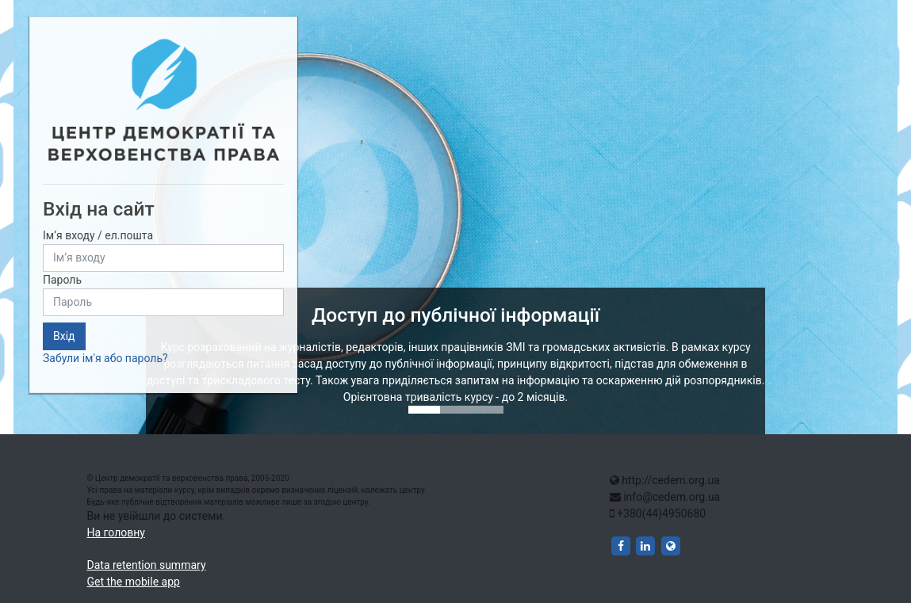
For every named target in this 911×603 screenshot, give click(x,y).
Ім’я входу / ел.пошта (98, 235)
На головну (116, 532)
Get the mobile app (133, 581)
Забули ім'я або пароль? (105, 358)
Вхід (64, 336)
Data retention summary (146, 565)
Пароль (62, 279)
